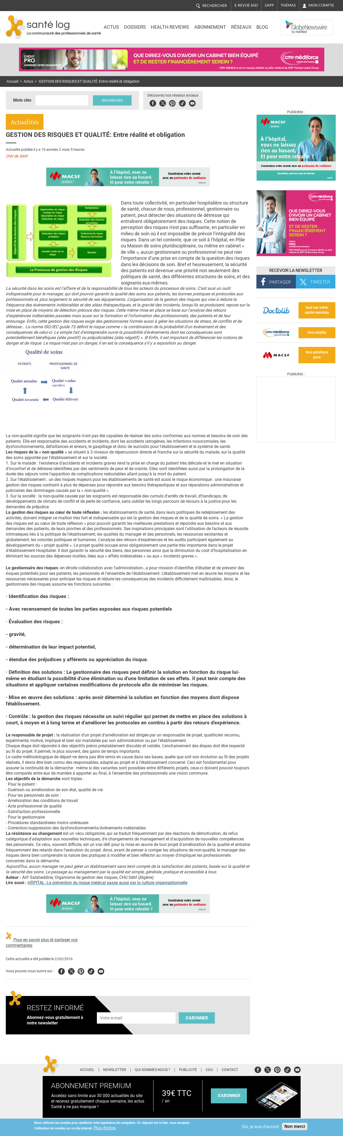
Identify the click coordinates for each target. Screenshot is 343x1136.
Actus (111, 27)
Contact (230, 1070)
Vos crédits (316, 332)
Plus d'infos (105, 1127)
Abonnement (210, 27)
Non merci (294, 1126)
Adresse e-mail (111, 1009)
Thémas (288, 5)
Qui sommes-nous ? (152, 1070)
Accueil (12, 81)
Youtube (101, 970)
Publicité (188, 1070)
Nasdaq (291, 23)
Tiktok (182, 102)
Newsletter (114, 1070)
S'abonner (197, 1017)
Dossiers (135, 27)
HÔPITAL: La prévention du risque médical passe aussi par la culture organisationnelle (107, 882)
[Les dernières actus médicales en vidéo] (295, 441)
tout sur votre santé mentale (317, 310)
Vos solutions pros (317, 355)
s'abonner (229, 1095)
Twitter (162, 102)
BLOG (262, 27)
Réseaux (241, 27)
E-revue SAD (246, 5)
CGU (209, 1070)
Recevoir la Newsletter (295, 270)
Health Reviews (170, 27)
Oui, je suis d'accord (260, 1126)
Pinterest (172, 102)
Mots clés (22, 100)
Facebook (153, 102)
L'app (269, 5)
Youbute (192, 102)
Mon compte (321, 5)
